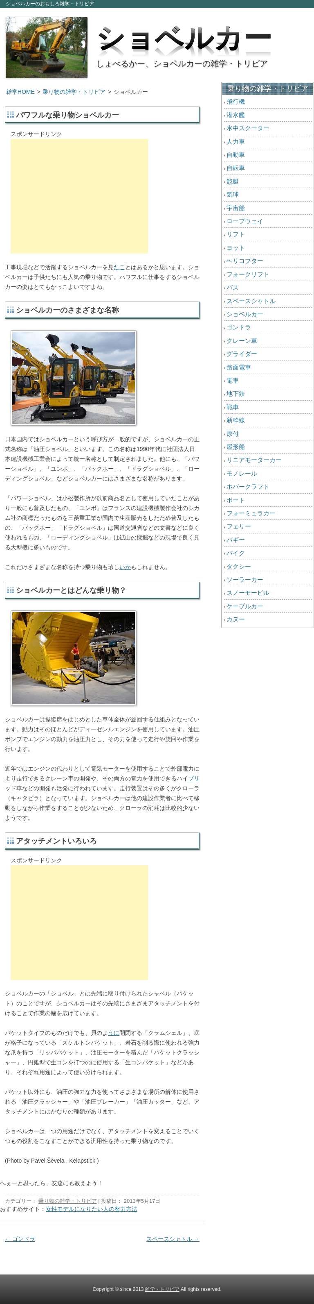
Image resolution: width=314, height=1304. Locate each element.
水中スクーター (248, 128)
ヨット (236, 247)
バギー (236, 539)
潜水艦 (236, 114)
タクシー (239, 566)
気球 (233, 194)
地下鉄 (236, 393)
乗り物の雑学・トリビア (74, 91)
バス (233, 287)
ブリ (194, 778)
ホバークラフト (248, 486)
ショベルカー (184, 35)
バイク (236, 552)
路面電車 (239, 367)
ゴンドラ (20, 1239)
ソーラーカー (245, 579)
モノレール (242, 473)
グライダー (242, 353)
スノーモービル (248, 592)
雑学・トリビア (162, 1289)
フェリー (239, 526)
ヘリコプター (245, 260)
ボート (236, 500)
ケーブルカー (245, 606)
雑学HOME (20, 91)
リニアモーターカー (254, 459)
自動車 (236, 154)
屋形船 (236, 446)
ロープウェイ (245, 221)
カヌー (236, 619)
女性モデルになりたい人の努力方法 (91, 1209)
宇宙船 (236, 207)
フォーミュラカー (251, 513)
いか (125, 567)
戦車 (233, 407)
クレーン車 (242, 340)
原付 (233, 433)
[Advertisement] (79, 196)
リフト (236, 234)
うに (113, 1033)
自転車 (236, 167)
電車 (233, 380)
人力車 (236, 141)
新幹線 (236, 420)
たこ (119, 267)
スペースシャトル (173, 1239)
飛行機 (236, 101)
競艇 (233, 181)
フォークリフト (248, 274)
